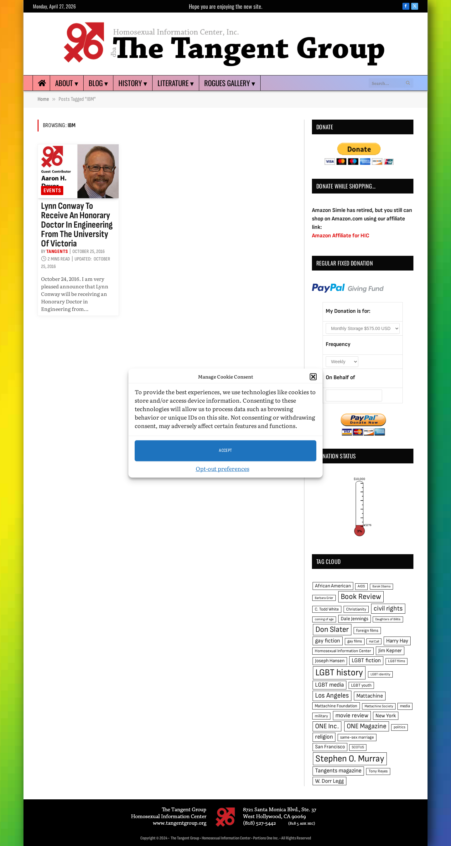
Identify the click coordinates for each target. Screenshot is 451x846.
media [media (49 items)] (405, 706)
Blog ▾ (98, 83)
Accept (225, 450)
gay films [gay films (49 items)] (354, 641)
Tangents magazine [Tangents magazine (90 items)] (338, 770)
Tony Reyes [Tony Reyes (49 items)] (378, 771)
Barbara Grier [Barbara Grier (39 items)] (324, 598)
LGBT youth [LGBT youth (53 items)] (361, 685)
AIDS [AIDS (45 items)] (361, 586)
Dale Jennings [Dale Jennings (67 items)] (354, 619)
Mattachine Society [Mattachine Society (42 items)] (379, 706)
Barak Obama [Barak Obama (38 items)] (381, 586)
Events (52, 190)
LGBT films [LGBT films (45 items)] (396, 661)
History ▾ (132, 83)
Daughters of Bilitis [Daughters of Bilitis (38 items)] (388, 619)
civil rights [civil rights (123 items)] (388, 608)
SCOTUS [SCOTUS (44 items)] (358, 747)
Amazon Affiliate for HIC (340, 235)
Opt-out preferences (222, 468)
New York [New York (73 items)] (386, 716)
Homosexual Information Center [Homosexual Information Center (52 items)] (343, 650)
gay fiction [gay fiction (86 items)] (327, 640)
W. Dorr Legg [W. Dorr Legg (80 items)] (329, 781)
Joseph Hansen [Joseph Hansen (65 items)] (330, 661)
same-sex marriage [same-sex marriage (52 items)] (357, 737)
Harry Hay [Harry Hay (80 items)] (397, 640)
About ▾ (66, 83)
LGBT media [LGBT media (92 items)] (329, 685)
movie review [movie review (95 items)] (351, 715)
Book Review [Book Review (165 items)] (361, 596)
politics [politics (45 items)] (399, 727)
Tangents (57, 252)
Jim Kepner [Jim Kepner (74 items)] (390, 650)
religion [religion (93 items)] (324, 736)
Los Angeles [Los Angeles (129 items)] (332, 695)
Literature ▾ (176, 83)
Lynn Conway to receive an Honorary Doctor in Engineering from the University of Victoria (77, 224)
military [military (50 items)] (321, 716)
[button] (313, 377)
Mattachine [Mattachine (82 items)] (369, 696)
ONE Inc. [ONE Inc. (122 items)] (327, 726)
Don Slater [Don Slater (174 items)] (332, 629)
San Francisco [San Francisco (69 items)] (330, 747)
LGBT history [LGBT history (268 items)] (339, 672)
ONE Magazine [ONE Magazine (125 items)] (366, 726)
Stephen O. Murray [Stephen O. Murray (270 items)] (349, 758)
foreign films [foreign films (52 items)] (367, 630)
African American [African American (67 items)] (333, 586)
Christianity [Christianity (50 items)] (356, 609)
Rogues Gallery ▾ (229, 83)
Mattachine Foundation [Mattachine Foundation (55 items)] (336, 706)
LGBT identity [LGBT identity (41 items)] (380, 674)
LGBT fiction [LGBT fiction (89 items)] (366, 660)
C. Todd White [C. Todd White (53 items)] (327, 609)
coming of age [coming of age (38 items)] (324, 619)
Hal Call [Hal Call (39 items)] (374, 641)
